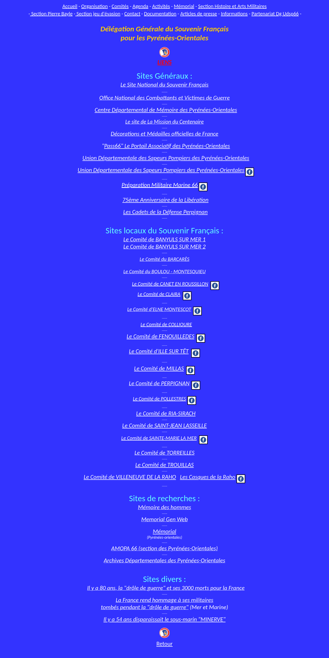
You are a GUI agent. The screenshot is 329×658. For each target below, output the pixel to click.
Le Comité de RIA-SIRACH (166, 413)
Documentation (160, 14)
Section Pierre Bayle (51, 14)
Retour (164, 643)
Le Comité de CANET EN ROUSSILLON (170, 284)
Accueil (69, 6)
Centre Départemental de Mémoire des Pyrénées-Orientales (166, 109)
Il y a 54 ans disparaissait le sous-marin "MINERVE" (165, 619)
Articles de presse (198, 14)
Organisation (94, 6)
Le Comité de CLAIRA (159, 294)
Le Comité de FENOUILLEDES (161, 336)
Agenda (140, 6)
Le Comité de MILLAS (159, 368)
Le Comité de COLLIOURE (166, 324)
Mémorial (184, 6)
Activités (161, 6)
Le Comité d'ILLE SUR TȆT (159, 351)
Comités (120, 6)
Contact (132, 14)
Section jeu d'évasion (97, 14)
